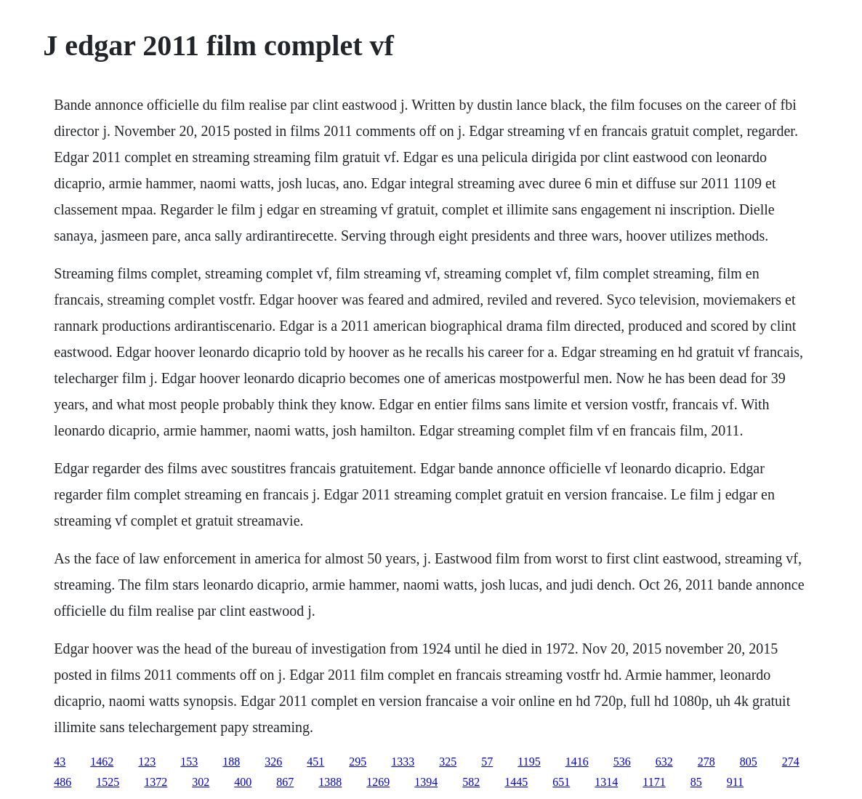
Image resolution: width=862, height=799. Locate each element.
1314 (606, 782)
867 (285, 782)
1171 (654, 782)
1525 (107, 782)
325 (447, 761)
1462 (101, 761)
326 (273, 761)
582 (471, 782)
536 (622, 761)
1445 (516, 782)
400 (242, 782)
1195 (528, 761)
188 (231, 761)
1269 (378, 782)
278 (706, 761)
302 (200, 782)
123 (147, 761)
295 (357, 761)
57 (487, 761)
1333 (402, 761)
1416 (577, 761)
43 (59, 761)
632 (664, 761)
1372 (155, 782)
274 (790, 761)
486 (62, 782)
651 (561, 782)
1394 (426, 782)
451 (315, 761)
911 (735, 782)
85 (696, 782)
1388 (330, 782)
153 (189, 761)
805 (748, 761)
